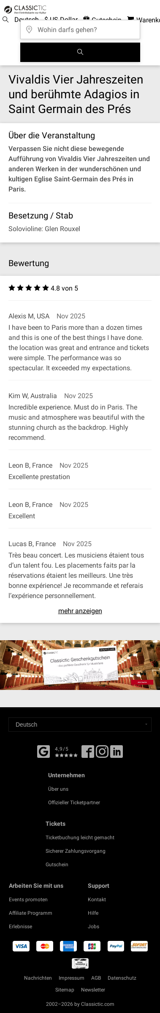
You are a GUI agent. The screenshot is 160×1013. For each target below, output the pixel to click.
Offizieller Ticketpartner (74, 803)
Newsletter (93, 990)
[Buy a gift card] (80, 665)
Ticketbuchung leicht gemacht (80, 838)
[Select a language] (80, 724)
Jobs (93, 926)
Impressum (71, 978)
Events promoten (28, 900)
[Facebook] (43, 750)
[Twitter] (102, 754)
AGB (96, 978)
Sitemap (64, 990)
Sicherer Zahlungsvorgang (76, 851)
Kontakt (97, 900)
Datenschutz (122, 978)
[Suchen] (80, 52)
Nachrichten (38, 978)
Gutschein (57, 865)
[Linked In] (116, 754)
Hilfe (93, 913)
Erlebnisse (20, 926)
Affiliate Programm (30, 913)
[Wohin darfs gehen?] (80, 26)
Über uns (58, 789)
